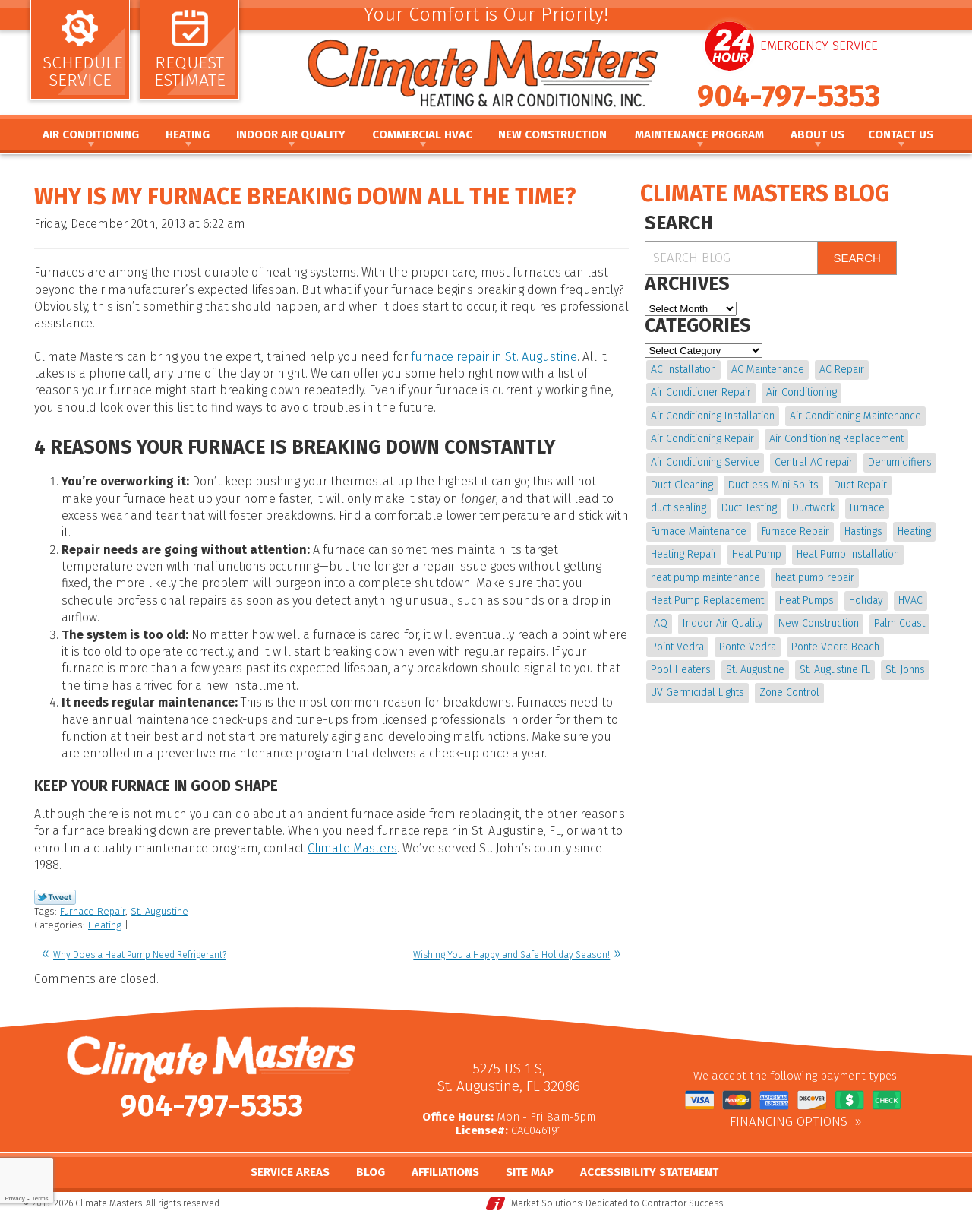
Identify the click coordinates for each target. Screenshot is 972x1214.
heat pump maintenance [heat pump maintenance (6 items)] (705, 577)
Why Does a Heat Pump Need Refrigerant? (139, 955)
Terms (40, 1198)
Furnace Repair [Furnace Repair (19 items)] (795, 531)
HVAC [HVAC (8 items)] (910, 600)
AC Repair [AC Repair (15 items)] (841, 369)
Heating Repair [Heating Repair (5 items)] (684, 554)
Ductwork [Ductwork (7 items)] (813, 507)
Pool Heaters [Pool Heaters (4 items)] (681, 669)
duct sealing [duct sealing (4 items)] (678, 507)
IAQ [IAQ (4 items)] (659, 623)
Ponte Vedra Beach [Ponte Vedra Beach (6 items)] (835, 646)
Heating (105, 925)
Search (857, 257)
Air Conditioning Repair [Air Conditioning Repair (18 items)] (702, 438)
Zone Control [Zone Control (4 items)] (789, 692)
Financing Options (788, 1122)
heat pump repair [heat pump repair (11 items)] (814, 577)
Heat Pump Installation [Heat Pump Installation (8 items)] (848, 554)
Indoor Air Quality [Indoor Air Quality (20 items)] (723, 623)
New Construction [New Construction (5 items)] (818, 623)
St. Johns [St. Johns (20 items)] (905, 669)
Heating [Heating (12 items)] (914, 531)
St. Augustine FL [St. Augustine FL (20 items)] (835, 669)
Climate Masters (352, 848)
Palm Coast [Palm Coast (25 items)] (899, 623)
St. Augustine (159, 911)
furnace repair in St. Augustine (494, 356)
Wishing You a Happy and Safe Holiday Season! (511, 955)
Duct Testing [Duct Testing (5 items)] (749, 507)
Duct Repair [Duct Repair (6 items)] (860, 485)
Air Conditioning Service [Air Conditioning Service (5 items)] (705, 462)
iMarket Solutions (545, 1203)
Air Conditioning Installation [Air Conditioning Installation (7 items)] (713, 415)
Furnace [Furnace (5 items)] (867, 507)
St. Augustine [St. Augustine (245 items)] (755, 669)
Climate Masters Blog (764, 193)
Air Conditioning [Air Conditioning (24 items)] (801, 392)
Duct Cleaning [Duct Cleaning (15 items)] (682, 485)
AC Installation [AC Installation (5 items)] (683, 369)
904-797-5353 (788, 96)
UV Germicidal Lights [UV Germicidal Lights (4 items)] (697, 692)
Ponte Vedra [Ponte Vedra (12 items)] (747, 646)
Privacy (14, 1198)
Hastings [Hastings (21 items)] (863, 531)
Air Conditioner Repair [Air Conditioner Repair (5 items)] (701, 392)
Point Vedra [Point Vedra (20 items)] (677, 646)
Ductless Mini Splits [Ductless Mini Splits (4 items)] (773, 485)
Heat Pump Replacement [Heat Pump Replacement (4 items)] (707, 600)
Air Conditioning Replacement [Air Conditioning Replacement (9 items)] (836, 438)
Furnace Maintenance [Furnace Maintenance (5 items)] (698, 531)
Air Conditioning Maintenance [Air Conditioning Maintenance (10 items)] (855, 415)
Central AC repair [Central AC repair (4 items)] (814, 462)
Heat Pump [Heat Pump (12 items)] (756, 554)
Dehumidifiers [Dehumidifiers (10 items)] (900, 462)
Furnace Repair (92, 911)
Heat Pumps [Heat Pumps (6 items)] (806, 600)
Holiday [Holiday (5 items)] (866, 600)
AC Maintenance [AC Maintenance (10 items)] (767, 369)
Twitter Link (55, 897)
